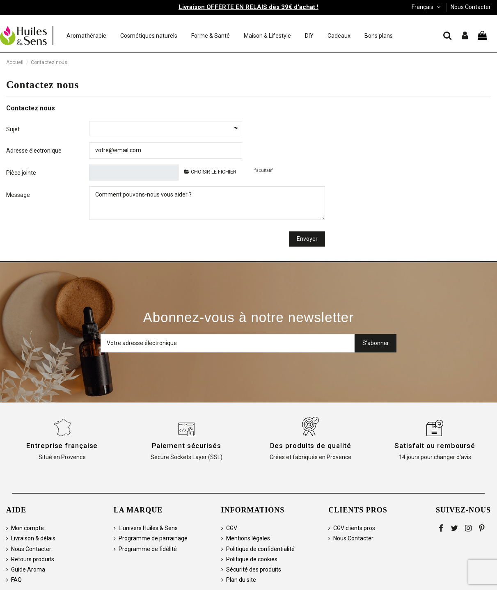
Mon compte (27, 528)
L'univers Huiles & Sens (148, 528)
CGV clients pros (354, 528)
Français (427, 7)
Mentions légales (248, 538)
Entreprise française (62, 445)
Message (18, 195)
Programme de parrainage (153, 538)
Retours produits (32, 559)
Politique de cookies (251, 559)
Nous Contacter (471, 7)
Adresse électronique (34, 150)
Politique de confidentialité (260, 549)
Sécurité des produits (253, 569)
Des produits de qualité (311, 445)
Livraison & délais (33, 538)
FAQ (16, 579)
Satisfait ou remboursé (434, 445)
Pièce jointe (21, 172)
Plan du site (241, 579)
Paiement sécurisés (186, 445)
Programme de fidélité (148, 549)
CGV (231, 528)
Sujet (13, 129)
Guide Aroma (28, 569)
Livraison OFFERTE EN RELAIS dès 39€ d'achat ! (248, 7)
